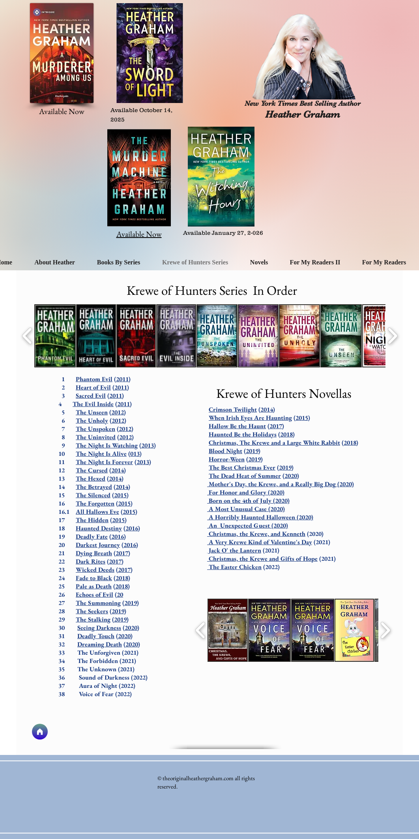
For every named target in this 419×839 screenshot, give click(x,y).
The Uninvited (96, 437)
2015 (120, 495)
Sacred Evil (91, 395)
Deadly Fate (92, 536)
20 (120, 594)
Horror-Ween (227, 459)
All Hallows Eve (97, 512)
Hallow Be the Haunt (237, 426)
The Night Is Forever (104, 462)
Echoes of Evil (94, 594)
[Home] (40, 732)
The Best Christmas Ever (242, 467)
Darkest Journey (98, 545)
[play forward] (392, 336)
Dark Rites (90, 561)
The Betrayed (94, 487)
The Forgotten (95, 503)
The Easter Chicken (234, 567)
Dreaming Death (99, 644)
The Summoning (98, 603)
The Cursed (92, 470)
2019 (130, 603)
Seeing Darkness (99, 628)
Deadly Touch (95, 636)
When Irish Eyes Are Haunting (250, 418)
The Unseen (92, 412)
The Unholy (92, 420)
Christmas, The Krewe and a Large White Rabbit (274, 442)
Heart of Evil (93, 387)
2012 (117, 412)
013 (135, 453)
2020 (131, 628)
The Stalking (93, 619)
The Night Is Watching (107, 445)
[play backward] (27, 336)
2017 (122, 553)
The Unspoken (95, 429)
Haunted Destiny (99, 528)
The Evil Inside (93, 404)
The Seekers (92, 611)
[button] (55, 335)
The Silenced (93, 495)
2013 (147, 445)
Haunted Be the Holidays (243, 434)
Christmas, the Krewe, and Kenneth (256, 534)
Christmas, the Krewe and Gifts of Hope (262, 558)
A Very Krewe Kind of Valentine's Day (259, 542)
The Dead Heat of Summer (245, 476)
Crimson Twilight (233, 409)
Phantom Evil (94, 379)
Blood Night (225, 451)
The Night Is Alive (101, 453)
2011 (122, 379)
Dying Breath (94, 553)
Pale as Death (94, 586)
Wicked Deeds (95, 570)
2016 (131, 528)
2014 (117, 470)
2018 (122, 578)
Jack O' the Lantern (234, 550)
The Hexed (90, 478)
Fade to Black (94, 578)
